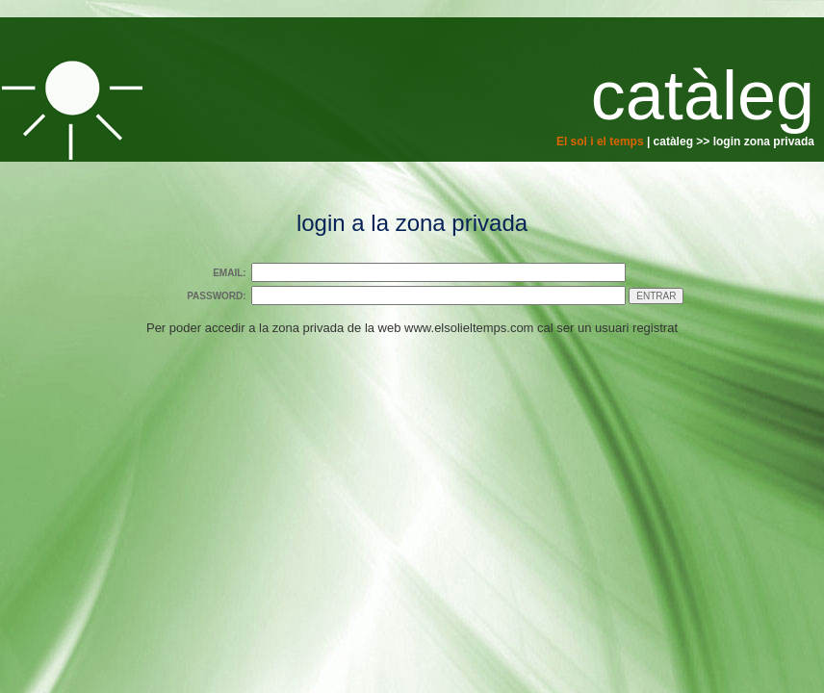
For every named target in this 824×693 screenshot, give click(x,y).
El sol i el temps (600, 141)
